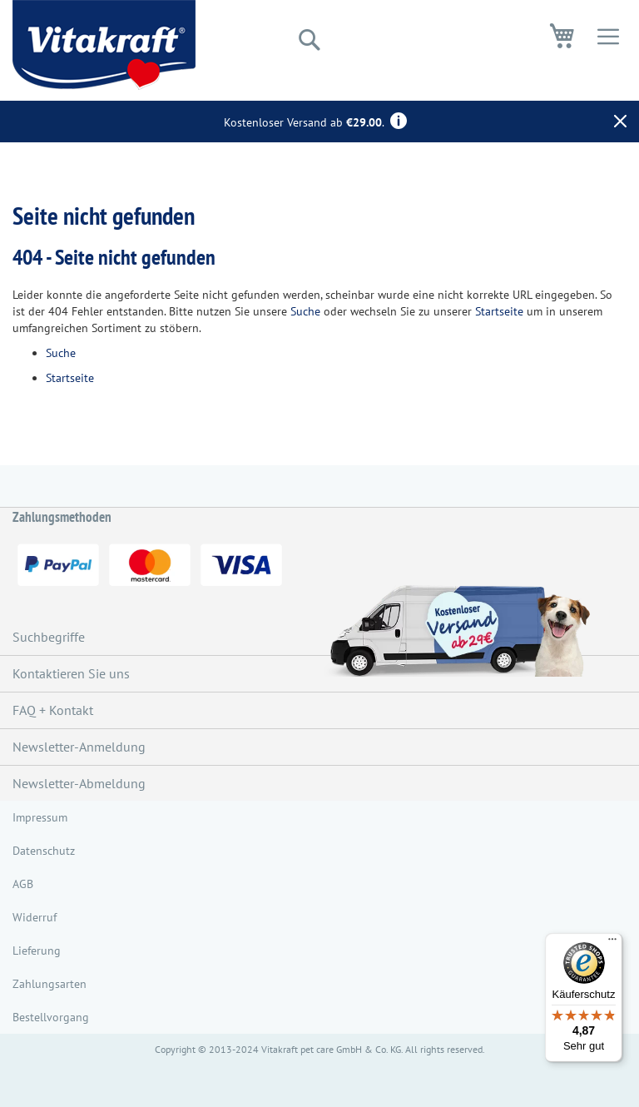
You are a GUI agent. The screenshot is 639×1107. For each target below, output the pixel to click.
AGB (22, 883)
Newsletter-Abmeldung (79, 783)
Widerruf (34, 917)
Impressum (39, 817)
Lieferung (36, 950)
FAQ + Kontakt (52, 710)
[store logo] (104, 45)
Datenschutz (43, 850)
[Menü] (612, 943)
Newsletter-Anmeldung (79, 746)
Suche (305, 311)
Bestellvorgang (50, 1017)
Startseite (499, 311)
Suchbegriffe (48, 636)
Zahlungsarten (49, 983)
